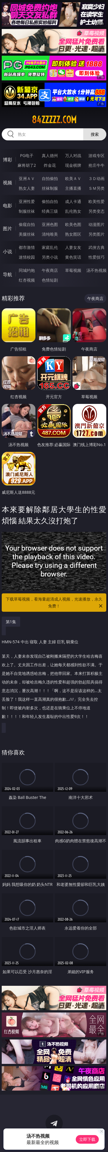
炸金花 (50, 165)
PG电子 (26, 155)
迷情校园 (27, 257)
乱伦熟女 (73, 211)
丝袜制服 (50, 188)
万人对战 (73, 155)
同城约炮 (27, 270)
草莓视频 (73, 270)
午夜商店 (50, 270)
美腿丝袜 (27, 234)
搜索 (95, 134)
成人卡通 (73, 201)
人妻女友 (73, 247)
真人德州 (50, 155)
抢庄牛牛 (96, 165)
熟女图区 (73, 234)
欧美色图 (73, 224)
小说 (7, 251)
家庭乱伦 (50, 247)
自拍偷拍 (50, 178)
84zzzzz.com (54, 119)
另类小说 (50, 257)
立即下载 (87, 1139)
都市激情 (27, 247)
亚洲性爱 (27, 201)
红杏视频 (27, 280)
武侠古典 (96, 247)
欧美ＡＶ (73, 178)
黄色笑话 (73, 257)
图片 (7, 228)
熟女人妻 (27, 188)
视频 (7, 182)
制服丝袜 (27, 211)
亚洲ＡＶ (27, 178)
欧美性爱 (96, 201)
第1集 (11, 621)
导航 (7, 274)
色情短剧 (50, 280)
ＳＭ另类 (96, 188)
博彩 (7, 159)
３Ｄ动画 (96, 178)
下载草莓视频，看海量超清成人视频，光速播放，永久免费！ (55, 602)
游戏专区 (96, 155)
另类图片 (96, 234)
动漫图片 (96, 224)
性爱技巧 (96, 257)
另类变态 (96, 211)
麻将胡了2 (27, 165)
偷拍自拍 (50, 201)
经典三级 (50, 211)
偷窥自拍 (27, 224)
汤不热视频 (96, 270)
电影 (7, 205)
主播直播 (73, 188)
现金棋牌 (73, 165)
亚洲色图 (50, 224)
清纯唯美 (50, 234)
